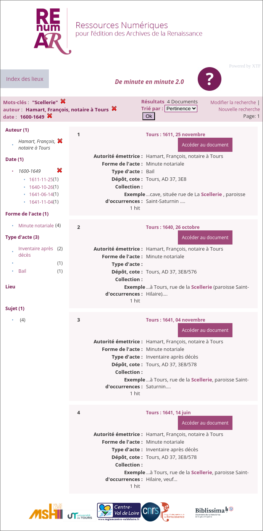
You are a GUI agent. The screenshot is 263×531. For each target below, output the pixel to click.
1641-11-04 (41, 202)
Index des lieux (24, 78)
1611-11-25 (41, 179)
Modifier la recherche (233, 102)
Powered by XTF (245, 66)
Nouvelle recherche (239, 109)
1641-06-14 (41, 194)
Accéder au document (205, 145)
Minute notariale (36, 225)
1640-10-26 (41, 187)
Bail (22, 271)
